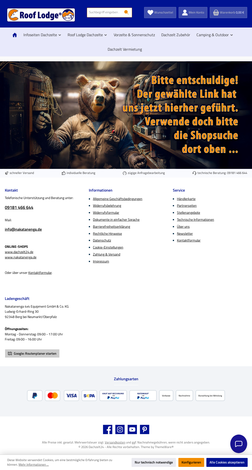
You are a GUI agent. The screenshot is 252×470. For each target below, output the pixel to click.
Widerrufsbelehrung (107, 205)
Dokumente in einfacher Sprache (116, 219)
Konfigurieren (191, 462)
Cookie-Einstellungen (108, 247)
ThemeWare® (164, 447)
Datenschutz (102, 240)
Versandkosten (115, 442)
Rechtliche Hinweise (107, 233)
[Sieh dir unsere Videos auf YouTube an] (132, 429)
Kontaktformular (40, 272)
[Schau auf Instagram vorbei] (120, 429)
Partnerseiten (187, 205)
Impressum (101, 261)
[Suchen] (126, 12)
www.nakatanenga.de (20, 257)
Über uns (183, 226)
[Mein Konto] (193, 12)
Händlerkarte (186, 198)
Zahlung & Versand (106, 254)
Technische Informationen (195, 219)
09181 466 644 (237, 173)
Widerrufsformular (106, 212)
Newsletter (185, 233)
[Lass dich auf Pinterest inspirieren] (144, 429)
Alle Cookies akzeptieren (227, 462)
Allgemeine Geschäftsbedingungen (117, 198)
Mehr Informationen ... (34, 465)
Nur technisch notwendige (154, 462)
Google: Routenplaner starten (32, 353)
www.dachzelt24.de (19, 252)
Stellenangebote (188, 212)
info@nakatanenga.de (23, 229)
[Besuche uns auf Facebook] (107, 429)
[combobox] (104, 12)
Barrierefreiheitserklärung (111, 226)
